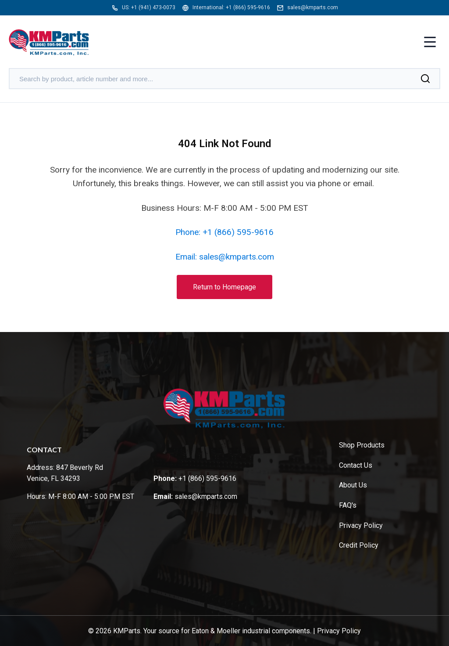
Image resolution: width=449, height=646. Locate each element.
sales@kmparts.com (312, 7)
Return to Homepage (224, 287)
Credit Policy (358, 545)
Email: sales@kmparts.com (224, 257)
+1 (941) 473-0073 (153, 7)
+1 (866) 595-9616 (248, 7)
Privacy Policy (361, 525)
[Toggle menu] (430, 43)
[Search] (425, 78)
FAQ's (347, 505)
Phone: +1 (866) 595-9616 (224, 232)
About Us (353, 485)
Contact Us (355, 465)
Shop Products (362, 445)
